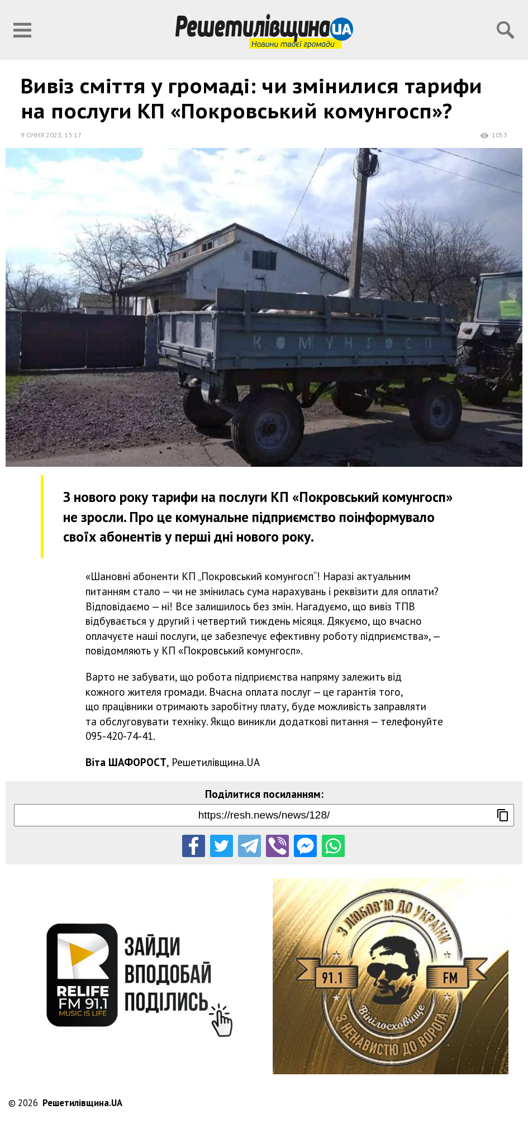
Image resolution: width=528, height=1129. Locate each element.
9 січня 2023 (41, 135)
